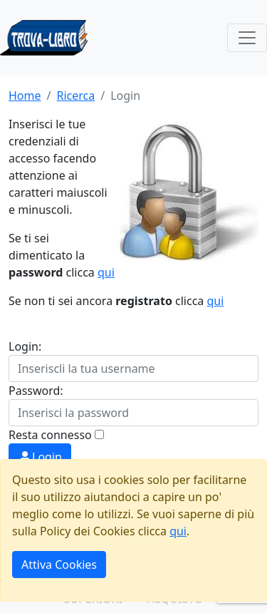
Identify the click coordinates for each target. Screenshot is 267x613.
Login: (25, 346)
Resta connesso (50, 435)
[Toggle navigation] (247, 38)
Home (25, 95)
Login (40, 457)
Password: (36, 390)
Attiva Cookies (59, 564)
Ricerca (75, 95)
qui (106, 272)
